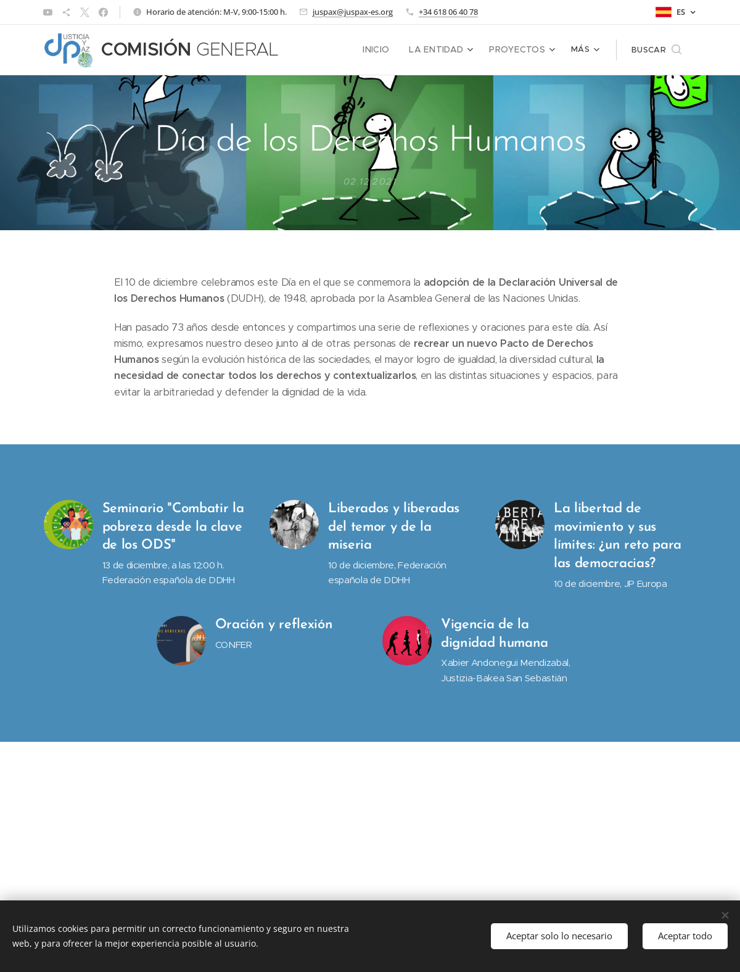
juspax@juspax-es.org (353, 11)
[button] (656, 50)
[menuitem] (387, 50)
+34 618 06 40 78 (448, 11)
